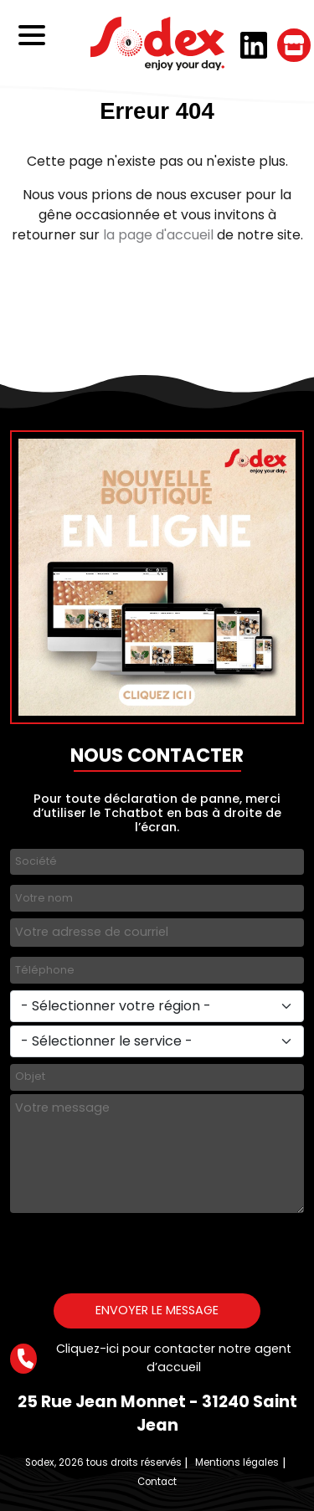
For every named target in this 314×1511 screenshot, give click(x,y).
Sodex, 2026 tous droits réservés (103, 1462)
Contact (157, 1481)
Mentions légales (237, 1462)
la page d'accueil (158, 234)
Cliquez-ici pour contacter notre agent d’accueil (150, 1357)
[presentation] (137, 1249)
